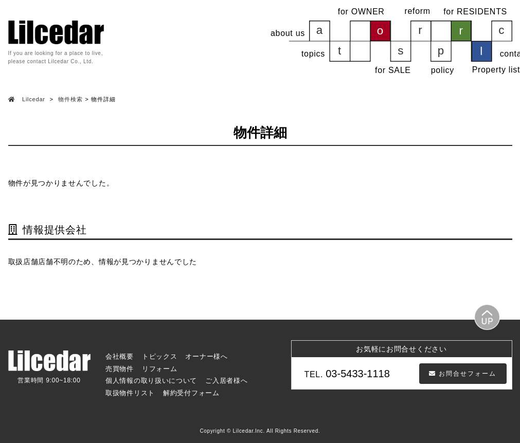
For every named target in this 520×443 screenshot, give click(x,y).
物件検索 (70, 99)
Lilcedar (33, 99)
